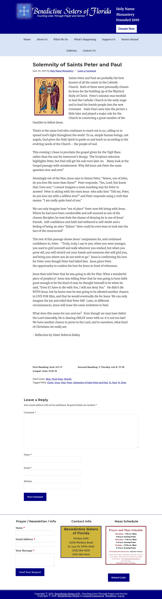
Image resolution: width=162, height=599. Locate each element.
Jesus (57, 382)
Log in (121, 595)
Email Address (25, 539)
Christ (50, 382)
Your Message (25, 550)
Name (28, 454)
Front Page (57, 379)
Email (28, 468)
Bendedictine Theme (69, 595)
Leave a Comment (87, 71)
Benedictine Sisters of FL (68, 593)
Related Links (118, 577)
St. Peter (122, 382)
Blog (48, 379)
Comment (30, 412)
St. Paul (113, 382)
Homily (68, 379)
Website (28, 481)
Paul (63, 382)
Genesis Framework (93, 595)
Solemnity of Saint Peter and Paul (90, 382)
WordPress (111, 595)
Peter (69, 382)
